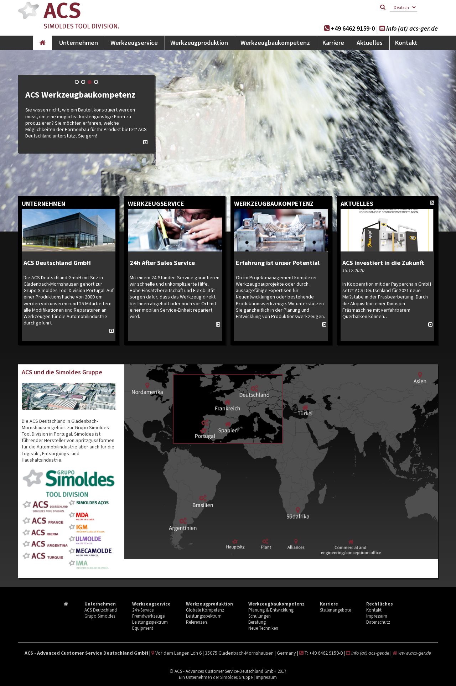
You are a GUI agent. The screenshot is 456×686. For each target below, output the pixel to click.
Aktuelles (370, 42)
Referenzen (196, 622)
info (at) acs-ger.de (413, 28)
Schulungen (259, 616)
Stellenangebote (335, 610)
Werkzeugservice (134, 42)
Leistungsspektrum (150, 622)
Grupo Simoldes (99, 616)
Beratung (257, 622)
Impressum (376, 616)
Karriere (333, 42)
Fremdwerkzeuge (148, 616)
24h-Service (143, 610)
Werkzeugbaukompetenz (275, 42)
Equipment (142, 628)
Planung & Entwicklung (271, 610)
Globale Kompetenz (205, 610)
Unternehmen (78, 42)
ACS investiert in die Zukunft (384, 263)
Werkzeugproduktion (199, 42)
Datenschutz (378, 622)
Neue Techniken (263, 628)
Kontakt (406, 42)
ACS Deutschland (100, 610)
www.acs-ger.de (415, 653)
